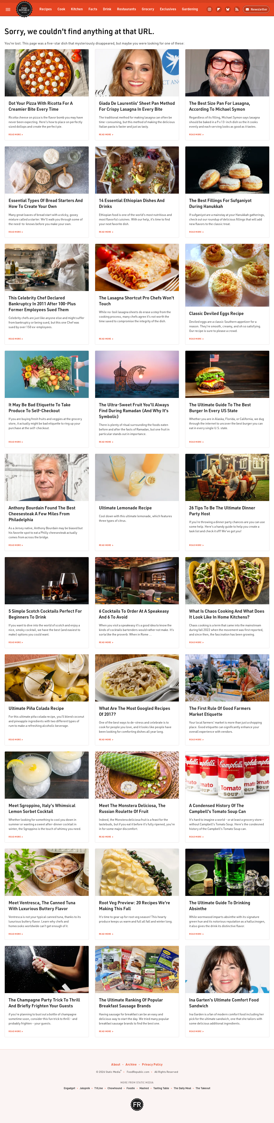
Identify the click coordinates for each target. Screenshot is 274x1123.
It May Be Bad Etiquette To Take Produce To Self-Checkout (40, 407)
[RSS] (237, 9)
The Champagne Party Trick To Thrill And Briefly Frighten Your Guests (44, 1002)
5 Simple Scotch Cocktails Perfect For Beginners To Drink (45, 614)
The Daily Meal (182, 1088)
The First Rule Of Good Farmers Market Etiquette (220, 711)
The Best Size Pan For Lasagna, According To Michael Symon (219, 106)
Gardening (190, 9)
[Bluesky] (228, 9)
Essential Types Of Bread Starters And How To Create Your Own (46, 203)
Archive (131, 1064)
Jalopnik (85, 1088)
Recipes (45, 9)
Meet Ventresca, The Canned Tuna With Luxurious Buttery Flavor (42, 905)
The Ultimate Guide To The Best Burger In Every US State (220, 407)
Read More (15, 134)
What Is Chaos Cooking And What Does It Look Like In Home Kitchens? (226, 614)
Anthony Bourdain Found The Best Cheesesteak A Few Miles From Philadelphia (42, 513)
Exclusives (168, 9)
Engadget (69, 1088)
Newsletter (256, 9)
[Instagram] (209, 9)
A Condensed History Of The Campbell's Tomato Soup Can (217, 808)
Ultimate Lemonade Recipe (125, 508)
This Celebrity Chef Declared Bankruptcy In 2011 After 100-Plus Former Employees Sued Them (42, 303)
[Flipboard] (219, 9)
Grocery (148, 9)
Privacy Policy (152, 1064)
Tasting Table (161, 1088)
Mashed (144, 1088)
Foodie (131, 1088)
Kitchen (77, 9)
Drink (107, 9)
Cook (61, 9)
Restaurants (126, 9)
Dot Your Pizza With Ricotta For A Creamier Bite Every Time (41, 106)
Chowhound (115, 1088)
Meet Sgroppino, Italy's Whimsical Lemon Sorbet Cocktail (42, 808)
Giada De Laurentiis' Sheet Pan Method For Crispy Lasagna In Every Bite (137, 106)
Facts (92, 9)
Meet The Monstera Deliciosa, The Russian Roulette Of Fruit (132, 808)
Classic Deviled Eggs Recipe (216, 313)
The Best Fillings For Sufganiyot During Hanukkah (220, 203)
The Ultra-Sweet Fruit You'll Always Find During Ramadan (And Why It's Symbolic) (134, 410)
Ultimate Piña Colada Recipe (36, 708)
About (115, 1064)
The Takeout (203, 1088)
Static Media (113, 1071)
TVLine (98, 1088)
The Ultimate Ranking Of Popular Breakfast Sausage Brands (131, 1002)
